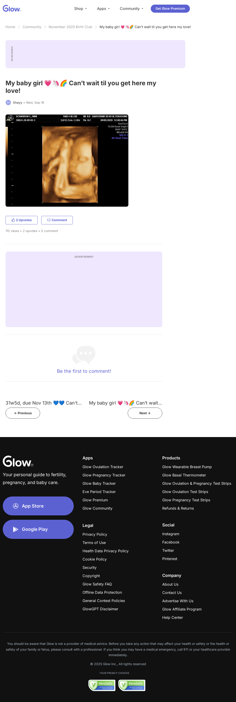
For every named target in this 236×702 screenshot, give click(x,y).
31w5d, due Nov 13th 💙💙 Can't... (44, 403)
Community (32, 27)
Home (10, 27)
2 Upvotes (21, 220)
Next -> (144, 413)
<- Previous (23, 413)
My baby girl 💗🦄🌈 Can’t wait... (125, 403)
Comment (57, 220)
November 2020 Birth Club (70, 27)
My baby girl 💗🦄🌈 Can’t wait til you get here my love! (145, 27)
